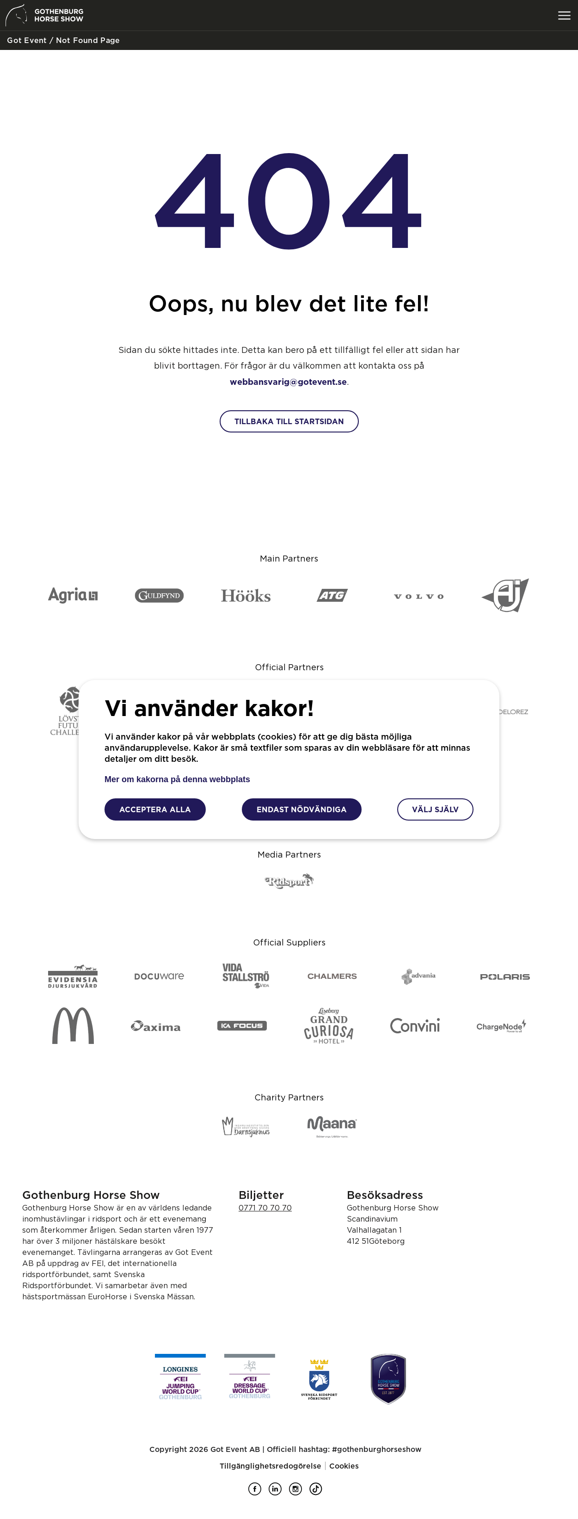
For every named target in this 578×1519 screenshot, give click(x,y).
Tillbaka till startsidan (289, 421)
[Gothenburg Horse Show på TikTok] (319, 1492)
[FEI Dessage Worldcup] (249, 1379)
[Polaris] (505, 977)
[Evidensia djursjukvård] (73, 976)
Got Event (26, 40)
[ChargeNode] (501, 1026)
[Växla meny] (564, 15)
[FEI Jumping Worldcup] (180, 1379)
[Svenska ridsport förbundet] (319, 1379)
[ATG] (332, 596)
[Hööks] (246, 596)
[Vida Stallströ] (246, 976)
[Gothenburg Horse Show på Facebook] (258, 1492)
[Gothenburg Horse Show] (388, 1379)
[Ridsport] (289, 881)
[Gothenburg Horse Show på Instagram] (299, 1492)
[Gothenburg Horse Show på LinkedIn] (279, 1492)
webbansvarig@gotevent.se (288, 381)
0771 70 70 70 (265, 1208)
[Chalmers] (332, 977)
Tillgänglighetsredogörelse (270, 1466)
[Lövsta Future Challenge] (72, 711)
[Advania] (418, 977)
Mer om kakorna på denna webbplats (177, 779)
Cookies (344, 1466)
